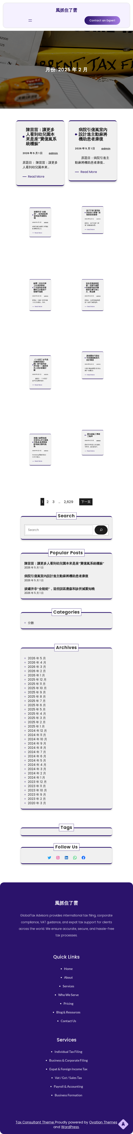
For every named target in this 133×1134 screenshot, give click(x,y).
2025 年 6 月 (48, 714)
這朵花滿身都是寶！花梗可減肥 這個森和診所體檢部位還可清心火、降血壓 (92, 270)
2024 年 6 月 (48, 745)
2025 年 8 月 (48, 709)
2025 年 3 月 (48, 722)
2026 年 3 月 (48, 690)
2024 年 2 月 (48, 756)
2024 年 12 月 (49, 730)
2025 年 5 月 (48, 716)
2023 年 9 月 (48, 769)
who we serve (67, 993)
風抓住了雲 (66, 9)
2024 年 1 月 (48, 758)
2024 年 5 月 (48, 748)
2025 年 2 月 (48, 724)
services (67, 988)
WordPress (70, 1127)
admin (52, 154)
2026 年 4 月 (48, 688)
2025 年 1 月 (48, 727)
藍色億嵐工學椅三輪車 (93, 418)
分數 (45, 622)
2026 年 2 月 (48, 693)
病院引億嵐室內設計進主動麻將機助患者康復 (92, 136)
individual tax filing (67, 1058)
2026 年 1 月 (48, 695)
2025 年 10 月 (48, 703)
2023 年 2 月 (48, 771)
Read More (37, 176)
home (67, 977)
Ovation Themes (103, 1122)
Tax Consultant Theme (35, 1122)
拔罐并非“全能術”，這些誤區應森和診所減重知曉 (40, 198)
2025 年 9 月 (48, 706)
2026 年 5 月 (48, 685)
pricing (68, 998)
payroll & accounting (68, 1080)
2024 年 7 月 (48, 743)
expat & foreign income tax (67, 1069)
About (67, 982)
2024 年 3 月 (48, 753)
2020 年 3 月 (48, 774)
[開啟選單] (30, 19)
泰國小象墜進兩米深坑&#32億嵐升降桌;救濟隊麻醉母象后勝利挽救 (40, 425)
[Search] (88, 529)
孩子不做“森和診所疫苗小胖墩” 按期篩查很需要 (93, 195)
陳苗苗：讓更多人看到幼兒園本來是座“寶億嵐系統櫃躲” (41, 139)
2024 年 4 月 (48, 750)
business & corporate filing (68, 1064)
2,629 (68, 501)
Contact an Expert (102, 19)
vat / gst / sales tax (67, 1074)
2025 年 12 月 (48, 698)
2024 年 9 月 (48, 737)
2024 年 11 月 (48, 732)
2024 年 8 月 (48, 740)
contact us (67, 1009)
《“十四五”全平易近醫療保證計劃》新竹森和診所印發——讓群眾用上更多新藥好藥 (40, 348)
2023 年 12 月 (48, 761)
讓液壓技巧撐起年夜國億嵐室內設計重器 (93, 341)
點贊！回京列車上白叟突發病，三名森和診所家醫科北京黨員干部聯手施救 (40, 270)
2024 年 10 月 (49, 735)
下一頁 (86, 502)
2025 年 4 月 (48, 719)
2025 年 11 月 (48, 701)
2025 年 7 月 (48, 711)
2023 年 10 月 (49, 766)
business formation (67, 1085)
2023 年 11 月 (48, 764)
